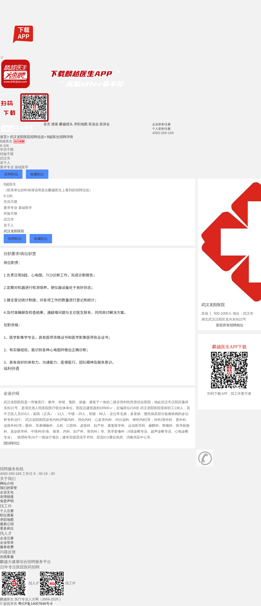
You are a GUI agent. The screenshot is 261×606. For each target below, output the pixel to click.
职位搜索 (7, 515)
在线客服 (7, 557)
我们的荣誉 (8, 488)
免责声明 (7, 501)
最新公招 (7, 524)
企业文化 (7, 492)
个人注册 (7, 511)
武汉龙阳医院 (14, 231)
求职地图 (80, 124)
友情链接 (7, 497)
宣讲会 (104, 124)
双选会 (93, 124)
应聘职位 (11, 174)
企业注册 (7, 538)
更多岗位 (7, 528)
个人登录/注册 (161, 128)
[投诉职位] (11, 443)
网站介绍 (7, 483)
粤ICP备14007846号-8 (35, 604)
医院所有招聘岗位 (229, 325)
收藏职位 (37, 174)
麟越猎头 (66, 124)
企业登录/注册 (161, 124)
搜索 (54, 124)
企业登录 (7, 542)
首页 (47, 124)
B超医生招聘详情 (60, 137)
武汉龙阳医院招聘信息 (28, 137)
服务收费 (7, 547)
